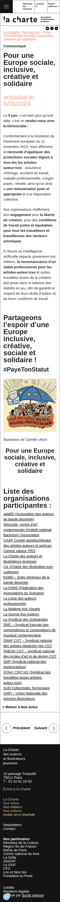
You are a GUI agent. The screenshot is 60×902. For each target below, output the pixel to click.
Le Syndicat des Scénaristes (25, 619)
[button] (7, 896)
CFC (6, 869)
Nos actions (12, 811)
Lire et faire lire (15, 872)
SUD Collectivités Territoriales (26, 688)
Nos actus (31, 32)
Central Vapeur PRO (19, 551)
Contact (9, 829)
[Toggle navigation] (6, 6)
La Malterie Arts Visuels (21, 609)
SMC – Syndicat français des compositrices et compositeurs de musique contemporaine (29, 630)
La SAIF (9, 865)
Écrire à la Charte (17, 789)
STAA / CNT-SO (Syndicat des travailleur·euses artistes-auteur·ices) (27, 677)
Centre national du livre (21, 854)
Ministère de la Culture (20, 843)
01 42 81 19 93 (20, 781)
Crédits (8, 888)
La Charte (11, 32)
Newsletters (12, 825)
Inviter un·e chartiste (19, 815)
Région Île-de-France (19, 846)
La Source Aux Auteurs (21, 614)
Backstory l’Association (21, 535)
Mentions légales (16, 891)
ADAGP (9, 861)
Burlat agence (33, 895)
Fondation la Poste (17, 876)
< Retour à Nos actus (20, 707)
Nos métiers (12, 807)
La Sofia (9, 857)
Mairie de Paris (15, 850)
